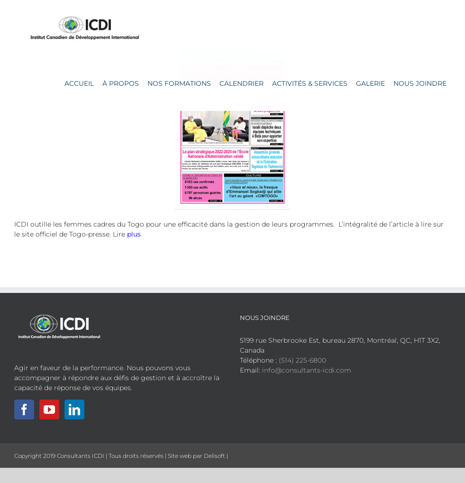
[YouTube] (49, 409)
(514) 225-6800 (302, 360)
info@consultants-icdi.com (306, 370)
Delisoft (214, 455)
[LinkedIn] (74, 409)
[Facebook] (24, 409)
